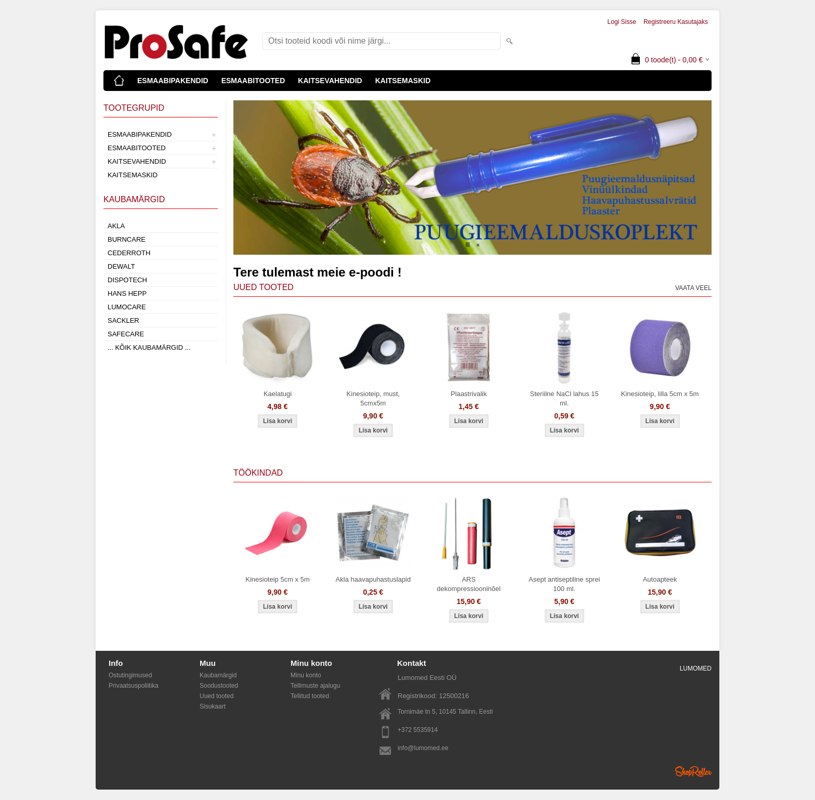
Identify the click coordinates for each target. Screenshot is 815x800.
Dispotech (127, 280)
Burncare (127, 239)
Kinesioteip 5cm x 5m (277, 579)
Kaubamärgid (218, 675)
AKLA (116, 226)
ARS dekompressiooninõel (469, 584)
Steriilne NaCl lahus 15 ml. (564, 398)
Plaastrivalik (469, 394)
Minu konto (306, 675)
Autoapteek (660, 579)
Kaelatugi (278, 394)
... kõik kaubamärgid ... (149, 347)
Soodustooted (219, 685)
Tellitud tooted (310, 696)
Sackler (123, 320)
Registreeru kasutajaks (675, 21)
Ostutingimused (130, 675)
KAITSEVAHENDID (330, 80)
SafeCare (126, 334)
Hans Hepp (127, 293)
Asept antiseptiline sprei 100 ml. (564, 584)
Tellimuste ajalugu (315, 685)
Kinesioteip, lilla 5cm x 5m (660, 394)
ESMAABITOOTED (253, 80)
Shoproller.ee (693, 771)
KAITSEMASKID (403, 80)
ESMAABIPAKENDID (172, 80)
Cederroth (129, 253)
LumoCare (127, 307)
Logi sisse (622, 21)
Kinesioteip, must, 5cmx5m (373, 398)
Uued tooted (216, 696)
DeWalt (121, 266)
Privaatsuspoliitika (134, 685)
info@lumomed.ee (423, 748)
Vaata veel (693, 288)
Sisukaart (213, 706)
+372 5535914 (418, 729)
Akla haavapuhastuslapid (373, 579)
